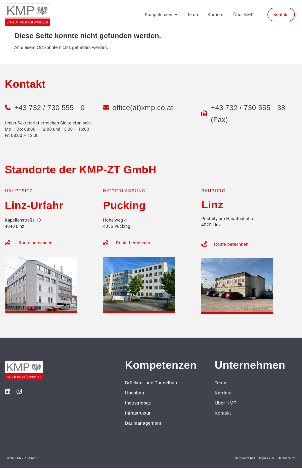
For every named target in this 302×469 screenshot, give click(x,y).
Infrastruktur (138, 413)
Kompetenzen (161, 14)
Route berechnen (35, 242)
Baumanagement (144, 424)
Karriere (215, 14)
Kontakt (223, 413)
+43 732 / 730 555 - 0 (50, 107)
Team (192, 14)
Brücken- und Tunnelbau (152, 383)
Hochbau (135, 393)
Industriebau (138, 403)
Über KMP (243, 14)
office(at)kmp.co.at (143, 107)
